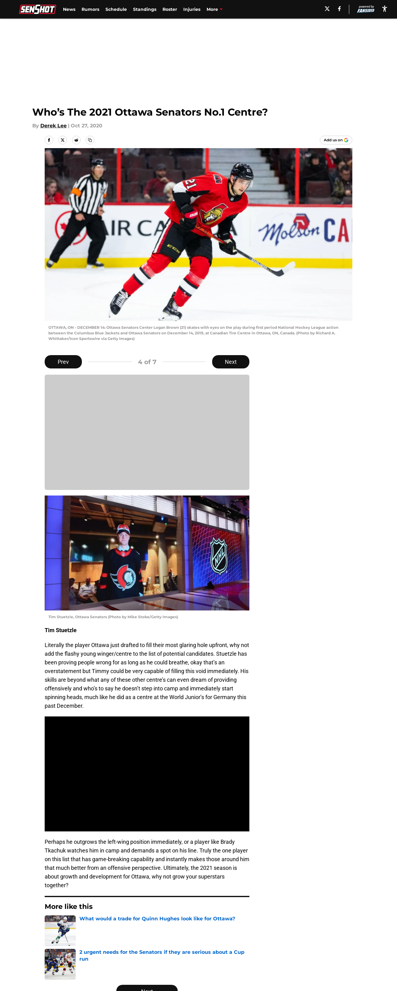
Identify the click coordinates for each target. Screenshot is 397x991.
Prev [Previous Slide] (63, 362)
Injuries (191, 9)
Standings (144, 9)
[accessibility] (384, 8)
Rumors (90, 9)
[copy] (90, 140)
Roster (170, 9)
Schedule (116, 9)
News (69, 9)
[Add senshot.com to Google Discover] (336, 140)
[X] (327, 8)
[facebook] (339, 8)
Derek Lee (53, 126)
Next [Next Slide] (231, 362)
